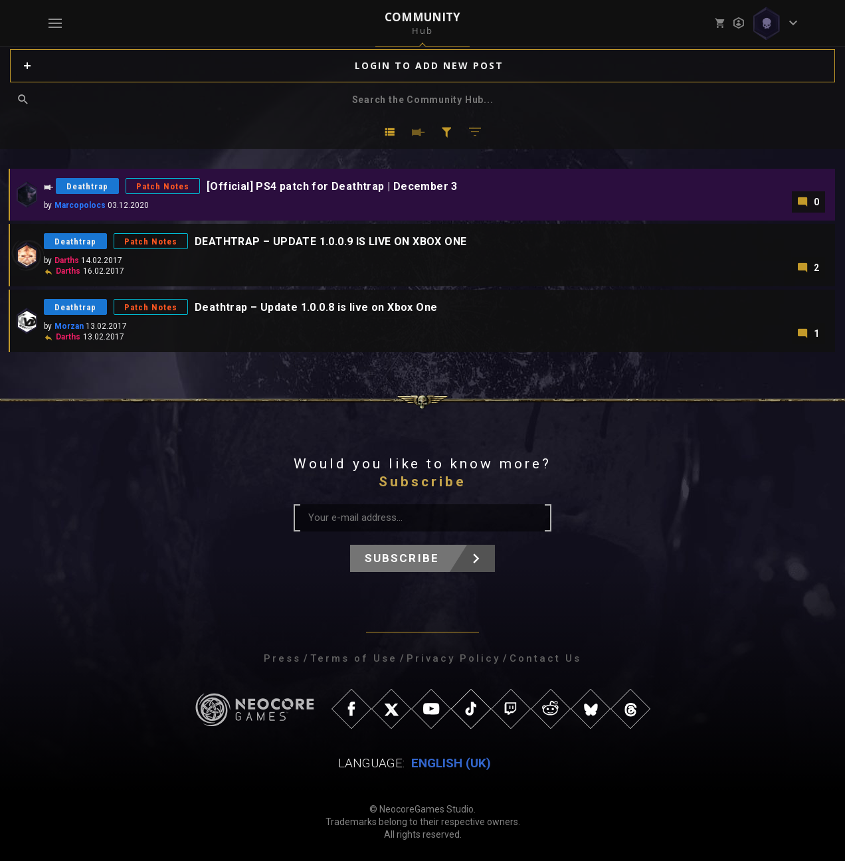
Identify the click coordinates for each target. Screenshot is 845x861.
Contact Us (545, 658)
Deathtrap (87, 186)
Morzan (69, 326)
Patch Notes (162, 186)
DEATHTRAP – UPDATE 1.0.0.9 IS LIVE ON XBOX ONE (330, 241)
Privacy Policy (453, 658)
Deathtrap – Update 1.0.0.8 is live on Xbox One (316, 307)
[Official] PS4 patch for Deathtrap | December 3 (332, 186)
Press (282, 658)
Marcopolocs (80, 205)
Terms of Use (353, 658)
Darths (66, 260)
